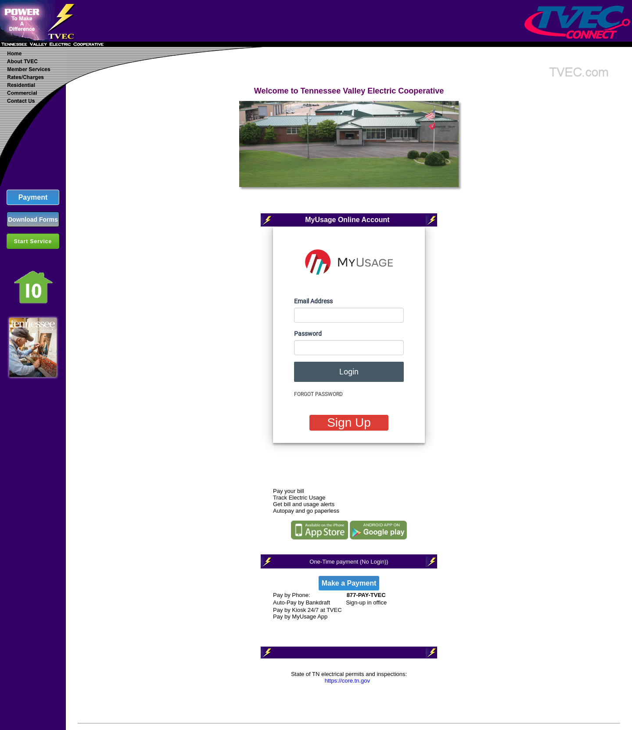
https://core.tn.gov (347, 680)
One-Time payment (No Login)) (348, 561)
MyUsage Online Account (347, 219)
